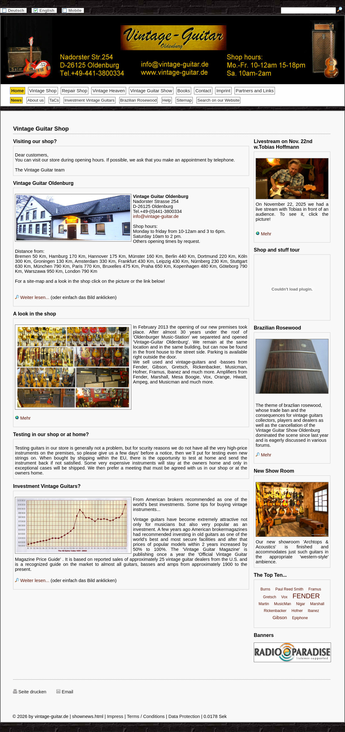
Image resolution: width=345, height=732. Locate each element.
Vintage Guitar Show (151, 90)
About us (35, 100)
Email (64, 691)
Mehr (23, 418)
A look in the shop (34, 313)
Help (167, 100)
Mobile (73, 10)
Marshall (317, 604)
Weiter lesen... (32, 297)
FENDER (306, 596)
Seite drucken (29, 691)
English (44, 10)
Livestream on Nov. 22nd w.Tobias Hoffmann (283, 144)
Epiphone (300, 618)
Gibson (279, 617)
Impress (115, 716)
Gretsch (269, 597)
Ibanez (313, 611)
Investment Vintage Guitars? (47, 486)
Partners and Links (255, 90)
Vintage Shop (43, 90)
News (16, 100)
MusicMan (282, 604)
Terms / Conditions (146, 716)
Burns (265, 589)
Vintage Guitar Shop (41, 128)
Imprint (223, 90)
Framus (315, 589)
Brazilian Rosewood (138, 100)
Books (183, 90)
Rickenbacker (275, 611)
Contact (203, 90)
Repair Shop (74, 90)
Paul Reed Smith (289, 589)
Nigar (300, 604)
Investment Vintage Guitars (89, 100)
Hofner (297, 611)
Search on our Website (218, 100)
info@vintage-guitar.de (156, 216)
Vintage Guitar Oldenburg (43, 183)
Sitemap (184, 100)
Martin (263, 604)
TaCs (54, 100)
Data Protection (184, 716)
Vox (284, 597)
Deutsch (13, 10)
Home (17, 90)
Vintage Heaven (108, 90)
